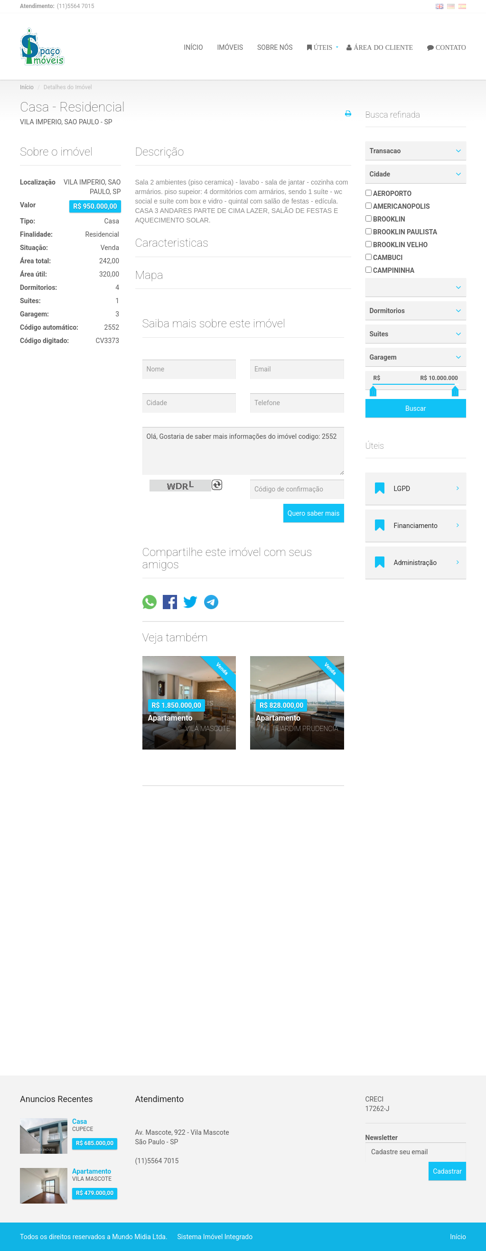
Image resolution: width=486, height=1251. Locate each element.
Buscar (415, 408)
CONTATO (450, 47)
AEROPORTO (388, 193)
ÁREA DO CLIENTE (382, 47)
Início (27, 87)
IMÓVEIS (230, 47)
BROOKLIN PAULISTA (401, 232)
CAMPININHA (390, 270)
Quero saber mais (314, 513)
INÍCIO (193, 47)
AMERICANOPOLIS (397, 206)
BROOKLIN (385, 219)
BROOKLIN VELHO (396, 245)
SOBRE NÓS (275, 47)
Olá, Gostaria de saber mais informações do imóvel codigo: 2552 (243, 451)
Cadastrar (447, 1171)
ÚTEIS (322, 47)
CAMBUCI (384, 257)
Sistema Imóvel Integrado (215, 1237)
